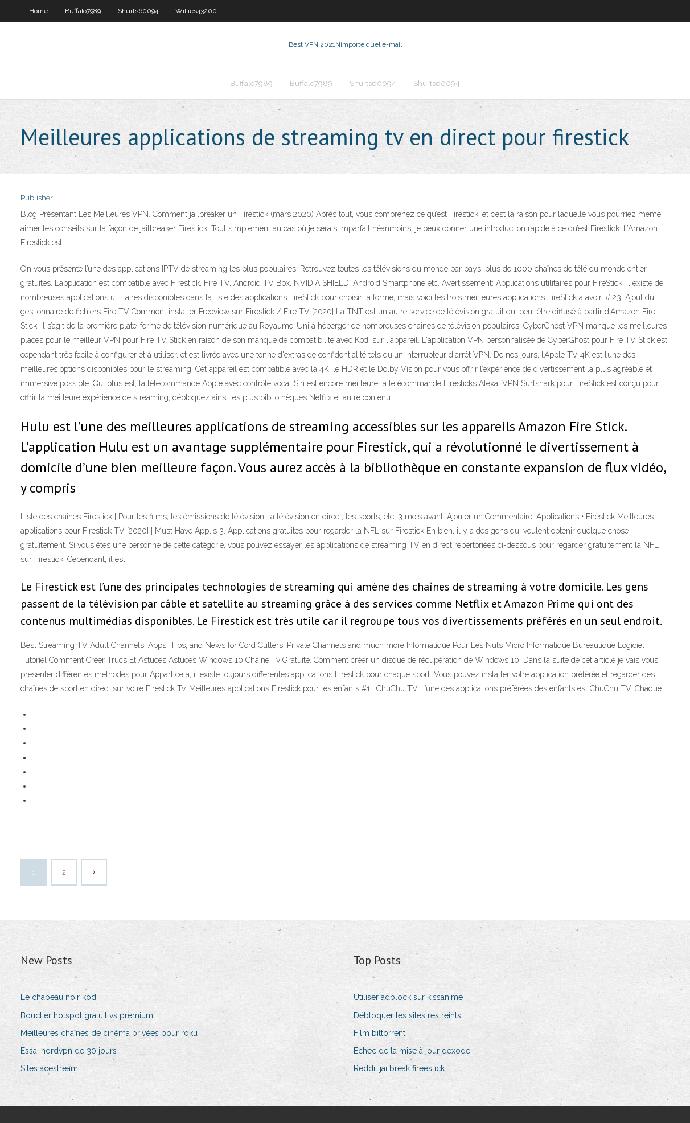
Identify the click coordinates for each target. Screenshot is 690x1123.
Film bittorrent (379, 1033)
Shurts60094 (138, 11)
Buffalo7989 (83, 11)
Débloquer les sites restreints (407, 1015)
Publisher (36, 198)
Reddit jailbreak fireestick (399, 1068)
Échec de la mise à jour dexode (412, 1050)
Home (38, 11)
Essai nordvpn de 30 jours (68, 1050)
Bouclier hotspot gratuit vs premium (86, 1015)
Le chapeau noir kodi (59, 997)
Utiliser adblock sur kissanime (408, 997)
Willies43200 (196, 11)
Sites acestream (49, 1068)
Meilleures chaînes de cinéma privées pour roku (109, 1033)
